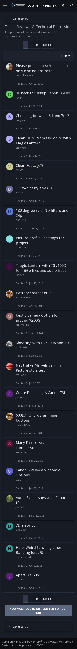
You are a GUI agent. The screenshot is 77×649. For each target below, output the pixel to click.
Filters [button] (64, 56)
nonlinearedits (25, 557)
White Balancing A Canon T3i (40, 392)
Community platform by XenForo (38, 641)
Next (46, 45)
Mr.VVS (20, 170)
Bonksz (20, 192)
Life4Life (21, 247)
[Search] (72, 5)
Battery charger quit (33, 292)
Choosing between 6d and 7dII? (42, 115)
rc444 (19, 97)
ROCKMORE (23, 297)
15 (37, 45)
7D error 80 (25, 525)
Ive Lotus (21, 375)
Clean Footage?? (29, 165)
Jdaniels (20, 507)
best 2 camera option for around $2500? (37, 318)
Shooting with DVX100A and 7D (42, 342)
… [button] (31, 45)
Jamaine (21, 397)
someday (21, 452)
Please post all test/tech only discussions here (37, 68)
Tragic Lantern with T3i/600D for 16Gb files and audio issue (41, 268)
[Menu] (5, 5)
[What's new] (63, 5)
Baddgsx (21, 529)
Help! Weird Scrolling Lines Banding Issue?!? (39, 550)
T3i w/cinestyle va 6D (34, 188)
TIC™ (40, 645)
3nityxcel (21, 120)
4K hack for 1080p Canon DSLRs (43, 93)
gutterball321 (24, 325)
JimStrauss (22, 347)
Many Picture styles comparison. (32, 445)
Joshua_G (21, 275)
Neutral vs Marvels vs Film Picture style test (38, 368)
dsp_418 (21, 220)
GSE (18, 479)
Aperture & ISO (29, 575)
